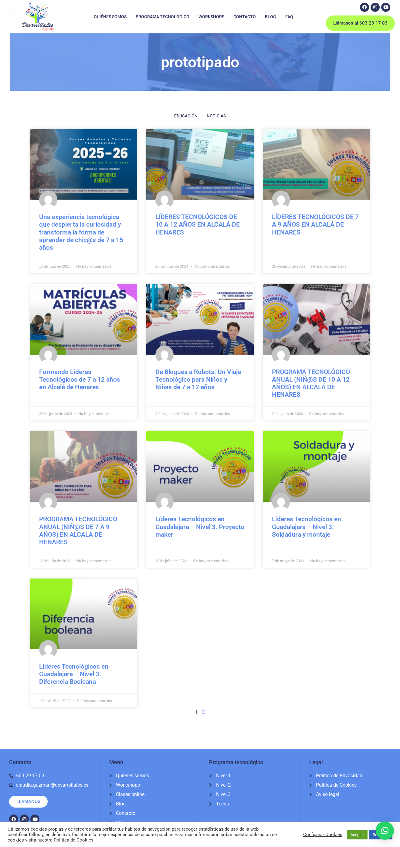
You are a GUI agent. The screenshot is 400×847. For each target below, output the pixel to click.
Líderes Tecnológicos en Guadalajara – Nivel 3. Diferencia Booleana (73, 674)
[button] (385, 831)
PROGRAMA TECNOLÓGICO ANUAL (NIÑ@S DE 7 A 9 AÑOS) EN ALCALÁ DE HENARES (78, 530)
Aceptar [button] (357, 834)
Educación (186, 115)
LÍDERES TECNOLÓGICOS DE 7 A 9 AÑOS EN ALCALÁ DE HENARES (315, 224)
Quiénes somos (110, 16)
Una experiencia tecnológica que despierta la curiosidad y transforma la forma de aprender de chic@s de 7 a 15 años (81, 232)
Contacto (244, 16)
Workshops (211, 16)
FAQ (289, 16)
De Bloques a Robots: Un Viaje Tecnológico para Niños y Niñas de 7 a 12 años (198, 379)
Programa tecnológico (162, 16)
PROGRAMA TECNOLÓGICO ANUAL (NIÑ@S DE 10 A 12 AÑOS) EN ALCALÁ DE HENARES (311, 383)
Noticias (216, 115)
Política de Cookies (73, 840)
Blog (270, 16)
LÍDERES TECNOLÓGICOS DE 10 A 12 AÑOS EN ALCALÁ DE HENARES (197, 224)
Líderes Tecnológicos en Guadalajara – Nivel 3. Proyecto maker (199, 526)
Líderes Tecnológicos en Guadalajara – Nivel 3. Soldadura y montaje (306, 526)
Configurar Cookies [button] (322, 834)
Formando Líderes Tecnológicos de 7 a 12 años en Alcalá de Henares (79, 379)
